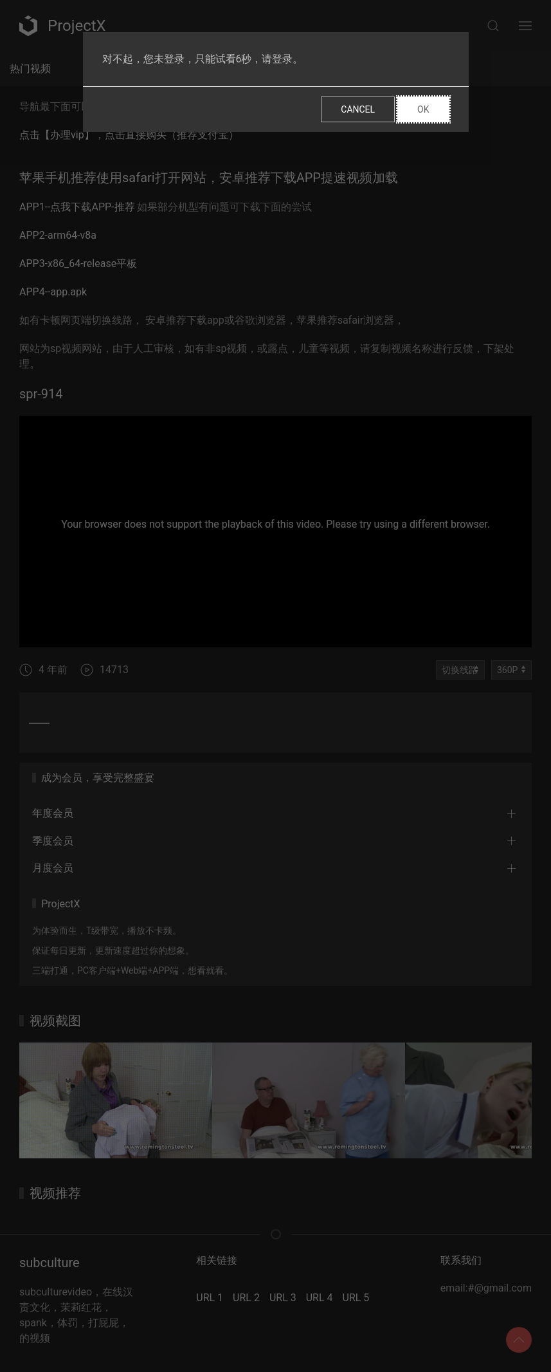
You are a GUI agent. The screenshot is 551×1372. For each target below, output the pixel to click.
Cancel (358, 109)
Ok (423, 109)
